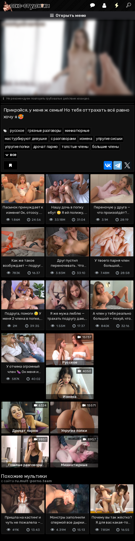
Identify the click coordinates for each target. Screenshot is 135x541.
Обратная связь (56, 510)
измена (86, 138)
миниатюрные (77, 130)
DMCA (9, 510)
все (11, 155)
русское (17, 130)
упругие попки (17, 146)
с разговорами (63, 138)
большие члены (105, 146)
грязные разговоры (44, 130)
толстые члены (74, 146)
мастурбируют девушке (26, 138)
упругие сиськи (109, 138)
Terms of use (28, 510)
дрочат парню (45, 146)
